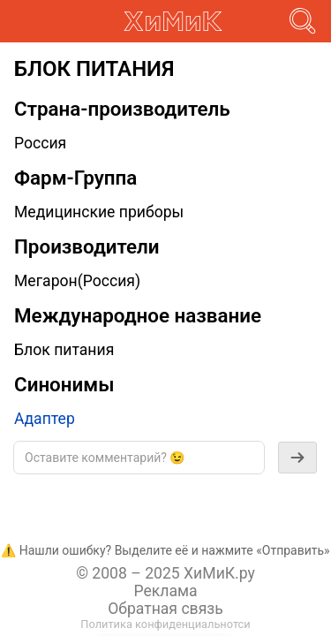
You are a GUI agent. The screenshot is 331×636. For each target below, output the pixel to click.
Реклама (165, 591)
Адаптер (44, 419)
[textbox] (139, 457)
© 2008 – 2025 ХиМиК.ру (165, 573)
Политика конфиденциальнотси (165, 624)
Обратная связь (165, 608)
